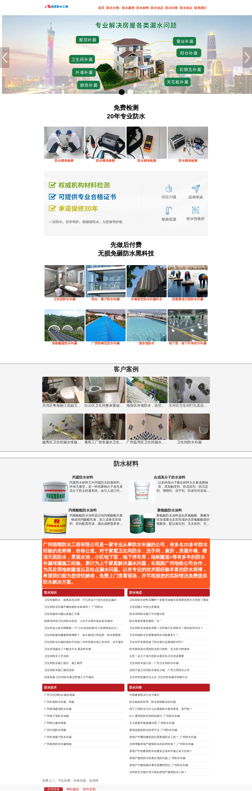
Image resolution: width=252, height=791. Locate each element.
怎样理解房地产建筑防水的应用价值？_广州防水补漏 (161, 737)
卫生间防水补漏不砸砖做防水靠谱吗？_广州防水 (73, 600)
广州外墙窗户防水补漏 (57, 730)
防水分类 (113, 8)
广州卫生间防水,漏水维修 (59, 688)
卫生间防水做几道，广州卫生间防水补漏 (154, 656)
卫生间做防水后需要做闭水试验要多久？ (154, 628)
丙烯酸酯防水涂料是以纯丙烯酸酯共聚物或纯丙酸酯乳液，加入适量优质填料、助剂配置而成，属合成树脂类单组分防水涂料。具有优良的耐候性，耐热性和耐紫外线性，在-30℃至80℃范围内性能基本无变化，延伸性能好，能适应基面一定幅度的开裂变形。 (96, 513)
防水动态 (157, 8)
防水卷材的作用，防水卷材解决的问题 (152, 695)
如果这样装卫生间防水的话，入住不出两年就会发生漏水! (78, 614)
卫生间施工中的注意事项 (144, 600)
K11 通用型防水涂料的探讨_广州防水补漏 (154, 709)
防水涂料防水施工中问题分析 (147, 607)
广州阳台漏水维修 (55, 716)
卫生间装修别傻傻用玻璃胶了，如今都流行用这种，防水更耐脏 (82, 628)
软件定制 (89, 782)
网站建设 (73, 782)
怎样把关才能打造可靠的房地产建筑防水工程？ (158, 765)
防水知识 (186, 8)
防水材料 (142, 8)
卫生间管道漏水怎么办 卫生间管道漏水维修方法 (158, 670)
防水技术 (50, 681)
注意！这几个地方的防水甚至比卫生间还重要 (156, 649)
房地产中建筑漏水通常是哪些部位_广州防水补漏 (158, 758)
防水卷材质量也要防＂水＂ (145, 614)
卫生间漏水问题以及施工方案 (62, 607)
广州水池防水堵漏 (55, 723)
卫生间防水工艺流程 (56, 649)
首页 (101, 8)
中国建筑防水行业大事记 (144, 688)
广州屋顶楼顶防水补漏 (57, 702)
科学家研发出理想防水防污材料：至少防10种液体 (159, 642)
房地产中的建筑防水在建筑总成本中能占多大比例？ (160, 744)
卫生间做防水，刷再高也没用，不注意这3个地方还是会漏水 (80, 593)
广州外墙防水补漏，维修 (59, 695)
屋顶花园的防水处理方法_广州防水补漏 (153, 723)
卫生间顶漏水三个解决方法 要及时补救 (67, 642)
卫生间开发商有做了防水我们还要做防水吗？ (156, 635)
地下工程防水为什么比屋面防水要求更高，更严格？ (160, 702)
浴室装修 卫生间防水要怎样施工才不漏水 (69, 670)
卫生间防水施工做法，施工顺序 (63, 656)
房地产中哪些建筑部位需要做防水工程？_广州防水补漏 (162, 730)
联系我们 (200, 8)
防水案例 (128, 8)
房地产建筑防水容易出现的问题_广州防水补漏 (157, 751)
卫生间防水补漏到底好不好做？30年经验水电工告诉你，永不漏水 (83, 635)
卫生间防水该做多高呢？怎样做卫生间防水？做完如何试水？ (166, 621)
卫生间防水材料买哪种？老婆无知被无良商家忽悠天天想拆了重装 (169, 593)
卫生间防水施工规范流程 (59, 663)
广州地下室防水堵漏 (56, 709)
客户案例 (126, 362)
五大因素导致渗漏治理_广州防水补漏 (151, 716)
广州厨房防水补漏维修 (57, 737)
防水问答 (171, 8)
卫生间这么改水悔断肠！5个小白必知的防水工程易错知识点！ (81, 621)
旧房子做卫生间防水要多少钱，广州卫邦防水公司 (159, 663)
